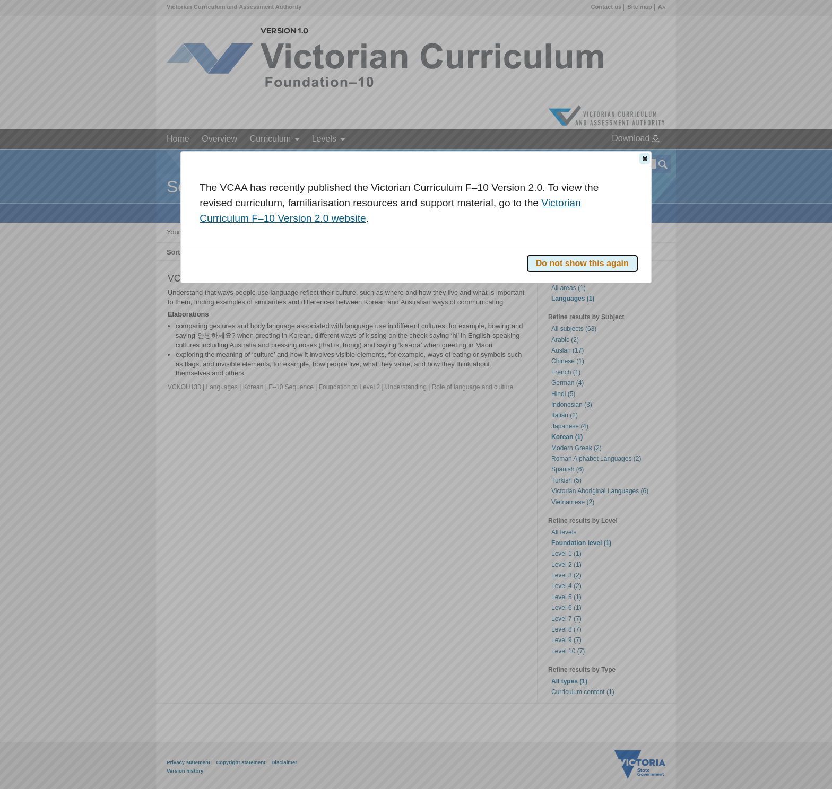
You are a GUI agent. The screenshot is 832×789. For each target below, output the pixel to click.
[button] (644, 158)
